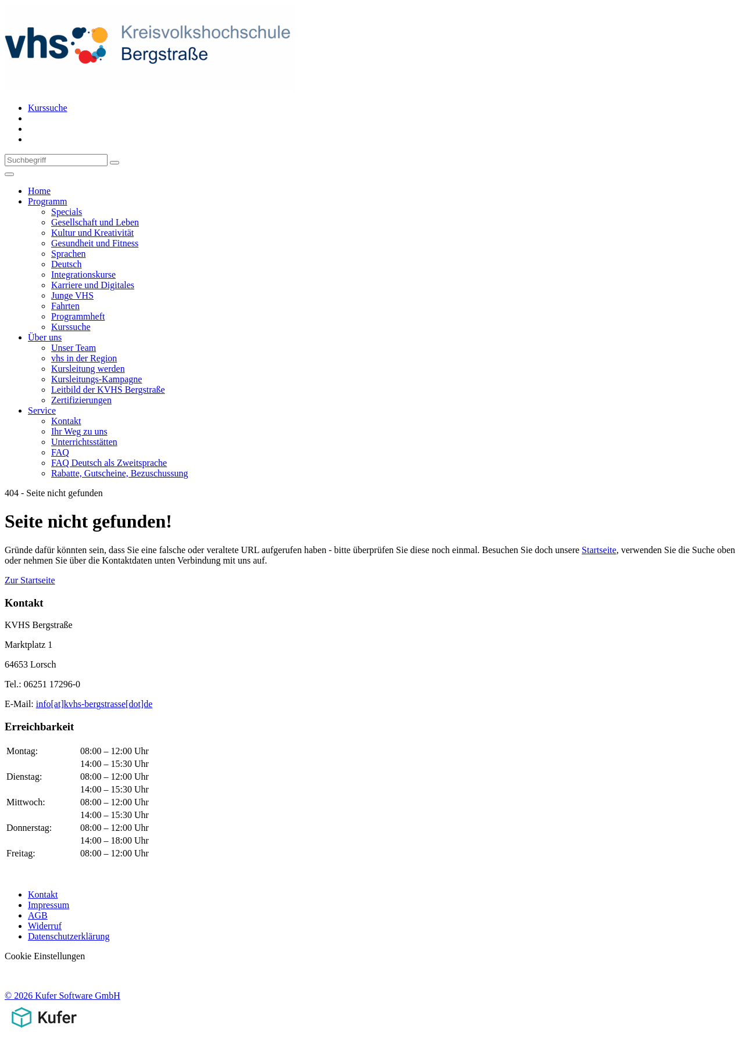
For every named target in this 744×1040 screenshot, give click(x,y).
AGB (38, 915)
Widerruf (45, 926)
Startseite (599, 550)
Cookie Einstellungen (45, 956)
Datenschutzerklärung (68, 936)
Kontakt (43, 894)
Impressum (48, 905)
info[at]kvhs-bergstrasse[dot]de (94, 704)
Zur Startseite (30, 580)
